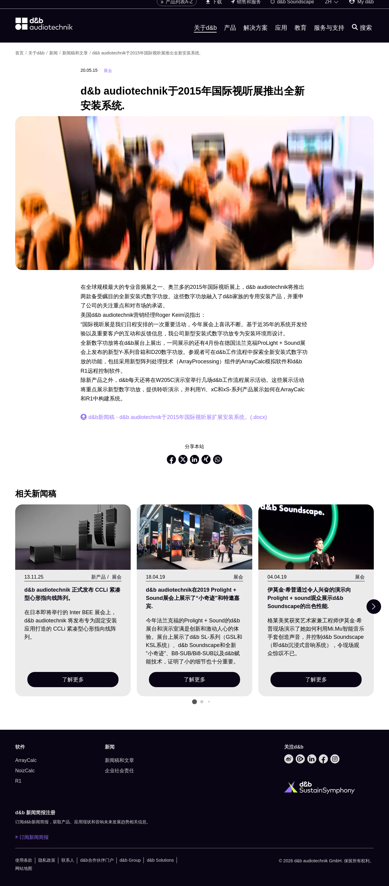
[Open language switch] (331, 8)
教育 (300, 34)
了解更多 (73, 680)
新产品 (98, 577)
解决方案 (255, 34)
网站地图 (23, 868)
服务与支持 (329, 34)
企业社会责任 (119, 770)
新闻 (54, 52)
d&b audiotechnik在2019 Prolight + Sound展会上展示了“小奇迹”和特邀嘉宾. (192, 598)
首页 (20, 52)
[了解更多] (73, 537)
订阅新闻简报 (32, 837)
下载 (214, 8)
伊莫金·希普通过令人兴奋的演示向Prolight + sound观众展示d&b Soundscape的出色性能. (309, 598)
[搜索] (362, 34)
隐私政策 (46, 860)
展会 (108, 70)
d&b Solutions (160, 860)
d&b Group (130, 860)
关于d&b (205, 34)
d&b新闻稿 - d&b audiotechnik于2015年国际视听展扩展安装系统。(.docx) (177, 417)
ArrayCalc (25, 760)
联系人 (67, 860)
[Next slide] (374, 606)
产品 (230, 34)
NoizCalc (25, 770)
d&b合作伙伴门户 (97, 860)
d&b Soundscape (292, 8)
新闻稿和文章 (75, 52)
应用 (281, 34)
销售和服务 (246, 8)
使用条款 (23, 860)
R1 (18, 781)
